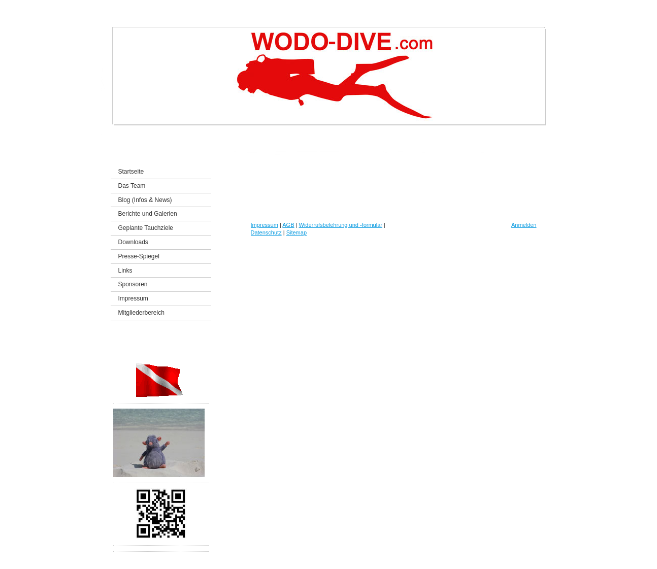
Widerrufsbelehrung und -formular (340, 225)
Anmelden (524, 225)
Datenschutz (266, 232)
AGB (288, 225)
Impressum (264, 225)
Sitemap (296, 232)
